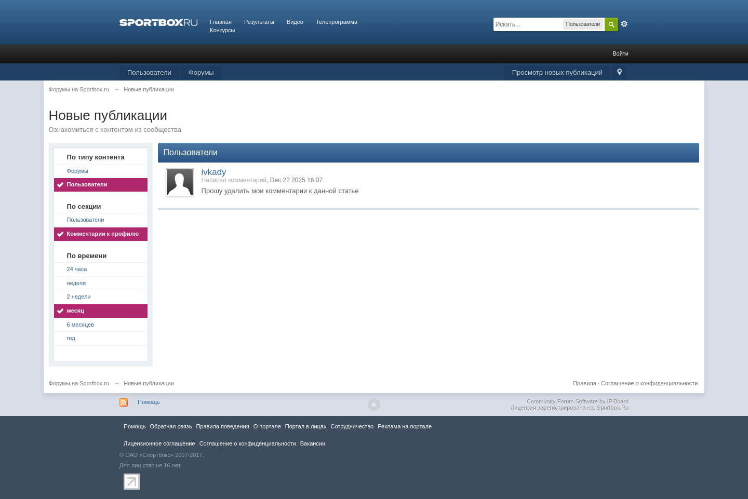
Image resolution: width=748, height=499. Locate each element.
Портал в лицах (306, 426)
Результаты (259, 22)
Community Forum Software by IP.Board (578, 401)
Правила (584, 383)
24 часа (77, 269)
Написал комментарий (234, 180)
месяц (75, 310)
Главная (221, 22)
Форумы (201, 72)
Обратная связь (171, 426)
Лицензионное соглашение (159, 443)
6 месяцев (80, 324)
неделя (76, 283)
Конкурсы (222, 30)
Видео (295, 22)
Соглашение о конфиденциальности (649, 383)
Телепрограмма (336, 22)
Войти (620, 53)
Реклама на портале (405, 426)
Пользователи (149, 72)
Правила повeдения (222, 426)
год (71, 338)
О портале (267, 426)
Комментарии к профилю (103, 234)
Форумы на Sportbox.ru (79, 383)
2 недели (79, 296)
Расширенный (624, 24)
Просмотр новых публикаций (557, 72)
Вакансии (312, 443)
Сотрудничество (351, 426)
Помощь (149, 402)
